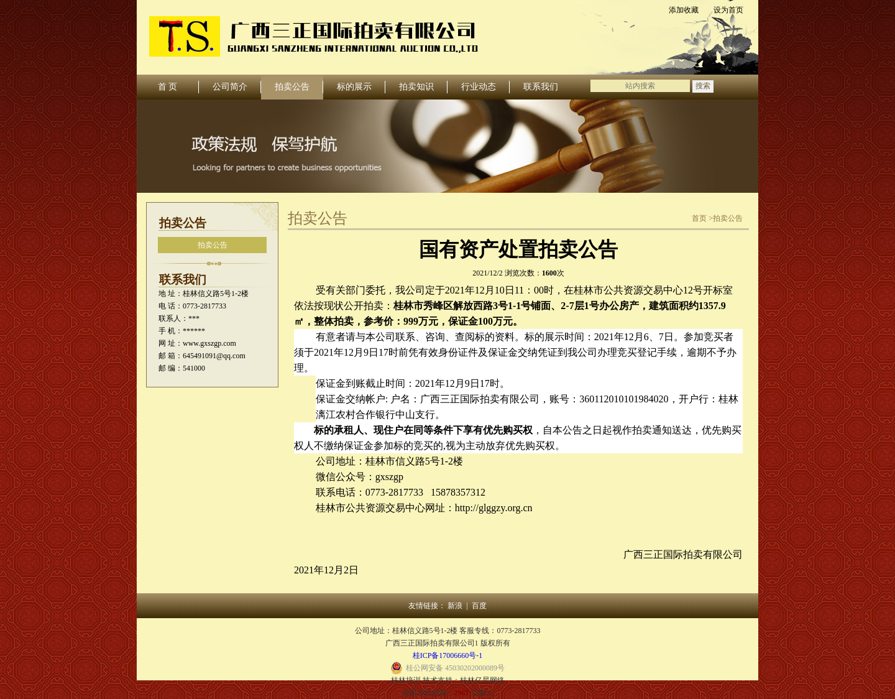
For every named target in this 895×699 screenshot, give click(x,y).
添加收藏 (684, 10)
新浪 (455, 605)
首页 (699, 218)
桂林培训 (406, 680)
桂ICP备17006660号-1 (448, 655)
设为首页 (728, 10)
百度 (479, 605)
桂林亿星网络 (482, 680)
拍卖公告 (212, 245)
